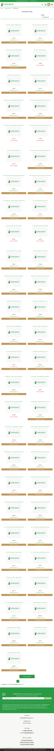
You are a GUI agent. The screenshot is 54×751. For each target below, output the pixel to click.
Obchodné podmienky (27, 740)
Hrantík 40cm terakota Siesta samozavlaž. (13, 276)
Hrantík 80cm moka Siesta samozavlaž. (14, 376)
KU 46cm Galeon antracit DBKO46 (40, 225)
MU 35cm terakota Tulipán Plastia (40, 24)
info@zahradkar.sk (29, 733)
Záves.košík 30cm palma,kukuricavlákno (14, 401)
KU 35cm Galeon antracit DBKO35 (14, 225)
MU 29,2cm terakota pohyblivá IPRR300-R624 (40, 75)
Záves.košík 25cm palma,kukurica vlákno (40, 376)
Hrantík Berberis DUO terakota (40, 602)
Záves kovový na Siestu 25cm (13, 75)
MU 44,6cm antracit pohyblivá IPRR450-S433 (40, 150)
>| (36, 681)
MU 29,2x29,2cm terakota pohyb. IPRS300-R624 (14, 175)
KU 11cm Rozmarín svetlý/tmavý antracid (40, 527)
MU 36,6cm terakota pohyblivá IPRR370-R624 (40, 100)
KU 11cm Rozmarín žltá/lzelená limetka (40, 577)
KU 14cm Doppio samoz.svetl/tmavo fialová (14, 527)
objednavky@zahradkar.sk (23, 1)
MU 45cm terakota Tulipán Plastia (13, 577)
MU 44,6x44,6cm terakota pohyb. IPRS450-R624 (40, 125)
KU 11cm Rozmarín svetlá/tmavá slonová (40, 552)
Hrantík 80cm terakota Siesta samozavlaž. (40, 451)
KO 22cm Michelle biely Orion (13, 150)
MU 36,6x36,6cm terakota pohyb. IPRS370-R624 (40, 175)
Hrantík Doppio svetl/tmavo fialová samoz (40, 401)
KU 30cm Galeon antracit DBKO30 (14, 351)
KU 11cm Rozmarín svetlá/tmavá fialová (14, 602)
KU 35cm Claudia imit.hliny (40, 50)
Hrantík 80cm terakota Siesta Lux (40, 351)
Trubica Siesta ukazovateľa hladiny (14, 326)
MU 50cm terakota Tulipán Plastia (13, 552)
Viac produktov (27, 676)
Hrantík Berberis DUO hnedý (13, 652)
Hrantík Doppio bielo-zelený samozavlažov (40, 426)
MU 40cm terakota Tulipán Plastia (13, 50)
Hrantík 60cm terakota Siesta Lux (40, 301)
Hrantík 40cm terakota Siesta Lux (13, 301)
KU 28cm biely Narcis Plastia (40, 627)
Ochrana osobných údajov (27, 744)
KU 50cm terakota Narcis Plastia (40, 250)
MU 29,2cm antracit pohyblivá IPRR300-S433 (14, 100)
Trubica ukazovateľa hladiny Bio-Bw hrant (13, 476)
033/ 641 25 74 (34, 1)
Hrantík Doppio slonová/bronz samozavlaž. (40, 476)
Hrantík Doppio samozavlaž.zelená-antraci (13, 502)
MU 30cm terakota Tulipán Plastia (13, 24)
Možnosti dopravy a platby (27, 742)
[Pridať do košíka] (13, 42)
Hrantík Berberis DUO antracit (13, 627)
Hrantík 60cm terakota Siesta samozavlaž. (40, 276)
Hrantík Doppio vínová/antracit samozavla (40, 502)
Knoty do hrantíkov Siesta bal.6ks (40, 326)
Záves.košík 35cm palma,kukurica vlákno (14, 426)
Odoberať (47, 698)
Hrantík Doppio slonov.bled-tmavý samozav (14, 451)
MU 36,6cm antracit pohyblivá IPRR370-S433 (14, 125)
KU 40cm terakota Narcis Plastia (14, 250)
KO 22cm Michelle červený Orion (40, 200)
